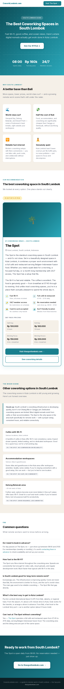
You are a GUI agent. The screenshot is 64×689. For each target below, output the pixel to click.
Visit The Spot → (52, 3)
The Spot (12, 618)
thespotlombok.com (32, 684)
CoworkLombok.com (12, 3)
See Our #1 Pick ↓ (32, 46)
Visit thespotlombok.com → (32, 351)
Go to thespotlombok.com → (32, 665)
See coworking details (32, 359)
